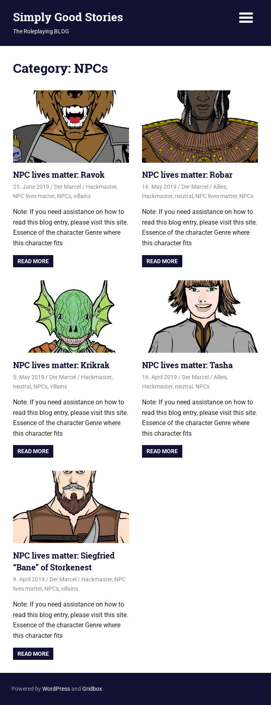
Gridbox (92, 688)
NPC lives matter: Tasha (187, 365)
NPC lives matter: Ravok (59, 174)
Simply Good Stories (68, 16)
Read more (33, 261)
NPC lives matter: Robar (187, 174)
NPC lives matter (34, 196)
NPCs (64, 196)
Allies (219, 186)
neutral (184, 196)
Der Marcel (67, 186)
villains (82, 196)
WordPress (56, 688)
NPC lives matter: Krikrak (61, 365)
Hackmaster (101, 186)
